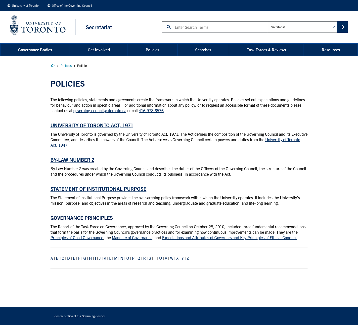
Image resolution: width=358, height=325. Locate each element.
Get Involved (99, 49)
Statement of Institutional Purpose (98, 189)
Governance (52, 66)
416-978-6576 (151, 110)
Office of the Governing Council (72, 5)
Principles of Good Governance (76, 237)
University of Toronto (25, 5)
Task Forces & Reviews (266, 49)
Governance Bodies (35, 49)
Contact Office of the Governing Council (79, 316)
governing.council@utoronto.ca (99, 110)
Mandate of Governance (132, 237)
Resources (331, 49)
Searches (203, 49)
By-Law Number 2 (72, 160)
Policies (152, 49)
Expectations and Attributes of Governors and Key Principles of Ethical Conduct (229, 237)
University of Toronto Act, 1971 (91, 125)
